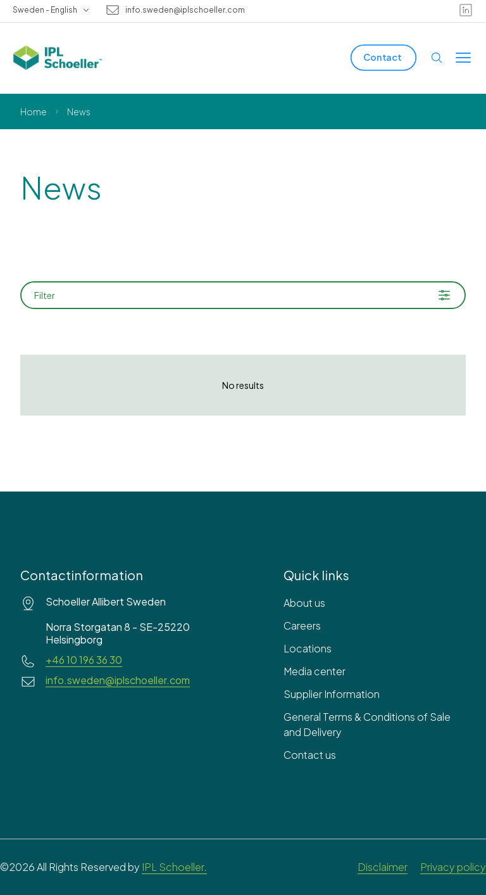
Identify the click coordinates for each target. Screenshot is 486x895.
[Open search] (436, 57)
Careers (302, 625)
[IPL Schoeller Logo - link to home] (58, 57)
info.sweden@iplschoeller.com (185, 10)
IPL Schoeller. (174, 866)
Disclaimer (383, 866)
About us (304, 602)
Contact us (310, 754)
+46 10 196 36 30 (84, 660)
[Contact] (383, 57)
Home (33, 111)
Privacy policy (453, 866)
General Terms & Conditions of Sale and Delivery (367, 724)
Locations (308, 648)
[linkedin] (465, 10)
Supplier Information (332, 694)
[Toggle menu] (463, 57)
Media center (315, 671)
